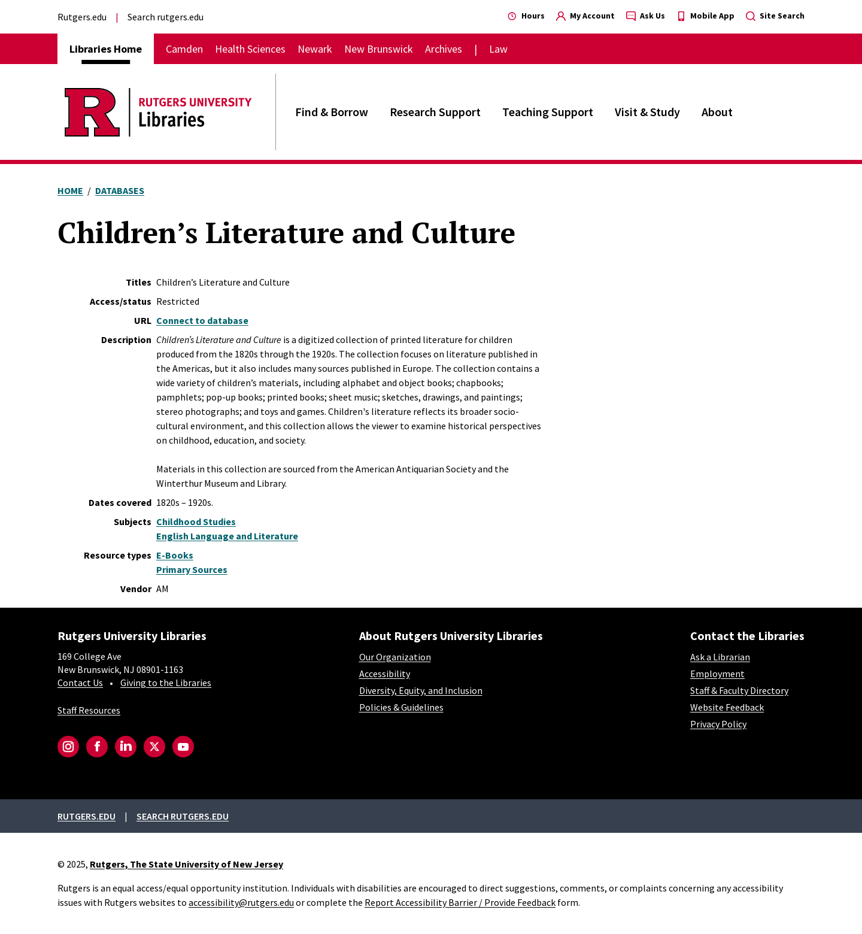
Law (498, 49)
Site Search (775, 15)
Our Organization (395, 657)
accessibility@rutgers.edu (241, 902)
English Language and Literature (227, 536)
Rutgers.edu (82, 17)
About (717, 111)
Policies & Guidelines (401, 707)
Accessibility (384, 674)
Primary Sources (191, 569)
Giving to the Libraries (165, 683)
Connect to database (202, 320)
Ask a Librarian (720, 657)
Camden (184, 49)
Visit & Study (647, 111)
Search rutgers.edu (166, 17)
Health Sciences (250, 49)
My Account (585, 15)
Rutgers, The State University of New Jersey (186, 864)
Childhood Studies (196, 521)
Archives (443, 49)
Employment (717, 674)
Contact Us (80, 683)
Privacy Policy (718, 724)
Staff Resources (88, 710)
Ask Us (645, 15)
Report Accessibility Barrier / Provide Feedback (460, 902)
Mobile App (705, 15)
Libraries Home (105, 49)
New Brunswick (378, 49)
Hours (526, 15)
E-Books (174, 555)
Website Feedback (727, 707)
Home (70, 190)
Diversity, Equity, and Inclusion (420, 690)
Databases (119, 190)
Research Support (435, 111)
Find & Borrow (331, 111)
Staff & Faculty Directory (739, 690)
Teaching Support (547, 111)
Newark (315, 49)
